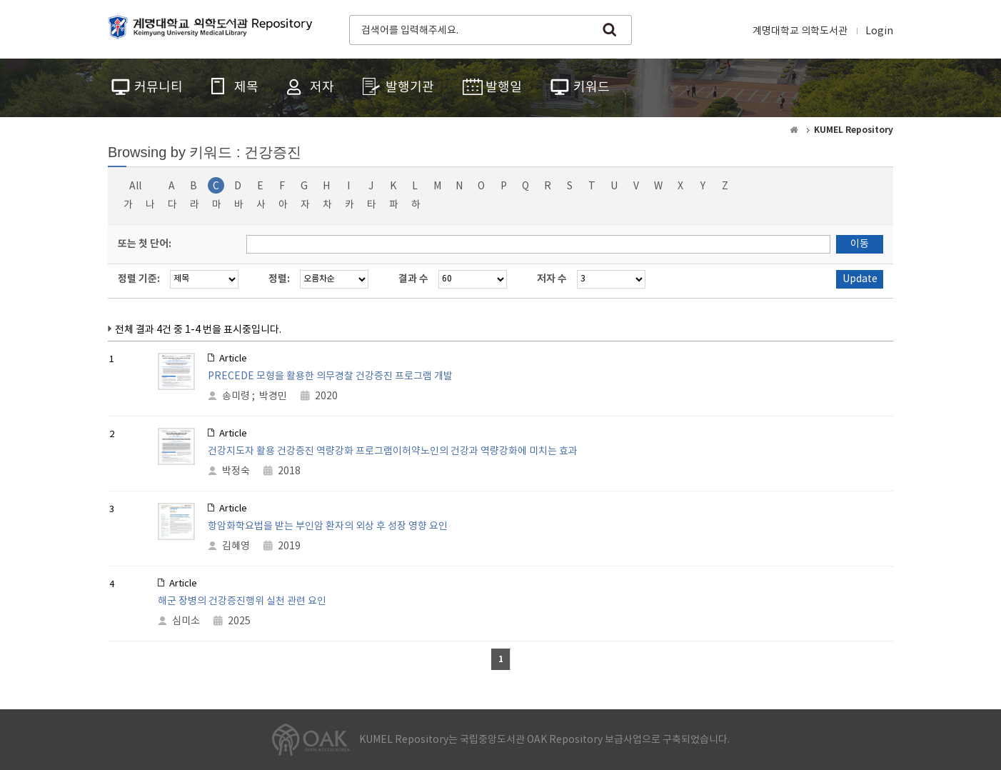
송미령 (236, 396)
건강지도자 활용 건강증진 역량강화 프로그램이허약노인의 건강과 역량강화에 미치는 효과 (393, 451)
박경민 (273, 396)
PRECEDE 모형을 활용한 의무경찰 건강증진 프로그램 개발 (330, 376)
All (135, 186)
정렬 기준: (139, 279)
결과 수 (413, 279)
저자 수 (552, 279)
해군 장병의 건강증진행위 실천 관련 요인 (242, 601)
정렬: (279, 279)
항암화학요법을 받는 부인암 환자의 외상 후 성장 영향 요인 (328, 526)
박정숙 (236, 471)
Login (879, 31)
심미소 (186, 621)
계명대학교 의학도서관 (800, 31)
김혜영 (236, 546)
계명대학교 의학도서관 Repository (213, 28)
